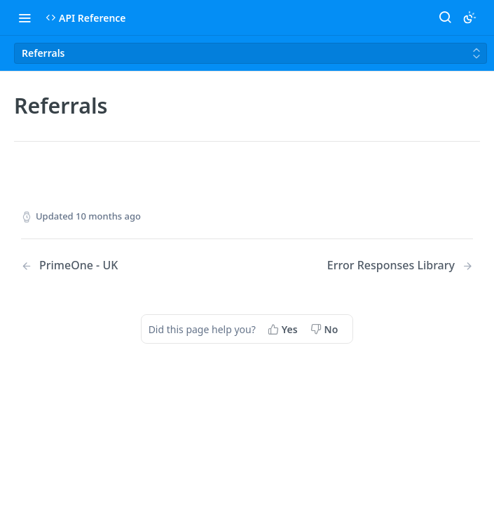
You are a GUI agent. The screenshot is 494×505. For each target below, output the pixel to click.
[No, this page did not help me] (326, 328)
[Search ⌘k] (444, 17)
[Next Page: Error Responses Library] (400, 265)
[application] (490, 501)
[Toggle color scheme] (469, 17)
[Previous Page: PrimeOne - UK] (117, 265)
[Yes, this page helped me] (284, 328)
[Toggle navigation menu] (24, 17)
